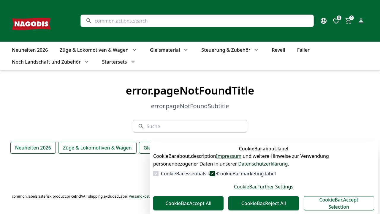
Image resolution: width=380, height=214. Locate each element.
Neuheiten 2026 (33, 147)
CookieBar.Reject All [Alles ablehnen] (263, 203)
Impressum (229, 156)
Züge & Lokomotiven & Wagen (97, 147)
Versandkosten (141, 196)
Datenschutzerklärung (263, 163)
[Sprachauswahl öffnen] (324, 21)
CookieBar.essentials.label (189, 173)
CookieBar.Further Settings (263, 186)
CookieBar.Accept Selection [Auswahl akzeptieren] (338, 203)
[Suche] (202, 20)
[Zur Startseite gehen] (40, 21)
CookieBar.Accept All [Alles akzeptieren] (188, 203)
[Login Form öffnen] (361, 21)
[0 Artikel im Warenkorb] (348, 21)
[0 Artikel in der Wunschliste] (336, 21)
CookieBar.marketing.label (246, 173)
